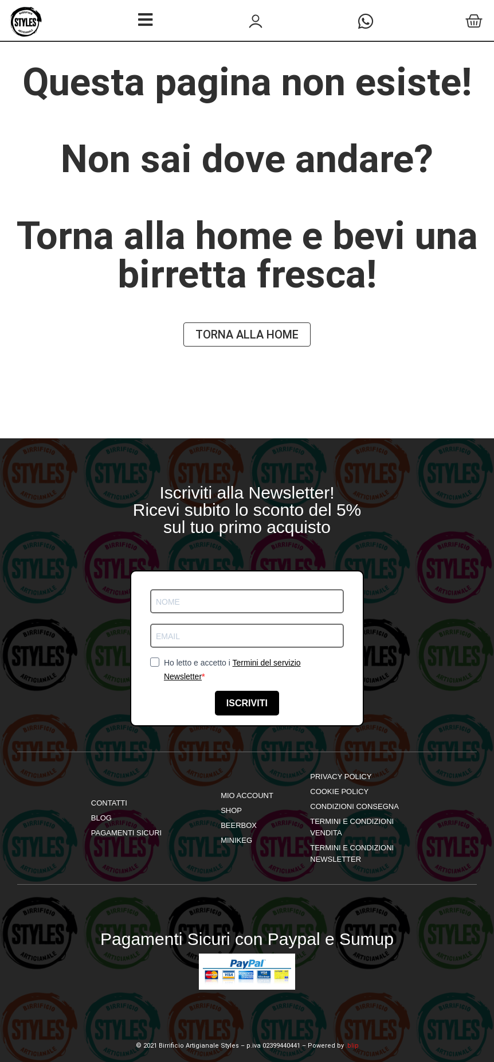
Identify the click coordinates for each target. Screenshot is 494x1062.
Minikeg (236, 840)
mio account (247, 795)
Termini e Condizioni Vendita (352, 827)
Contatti (109, 803)
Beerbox (239, 825)
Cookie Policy (339, 791)
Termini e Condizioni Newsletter (352, 853)
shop (231, 810)
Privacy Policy (340, 776)
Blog (101, 818)
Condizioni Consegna (354, 806)
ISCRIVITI (247, 703)
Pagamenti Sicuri (126, 832)
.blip (352, 1045)
